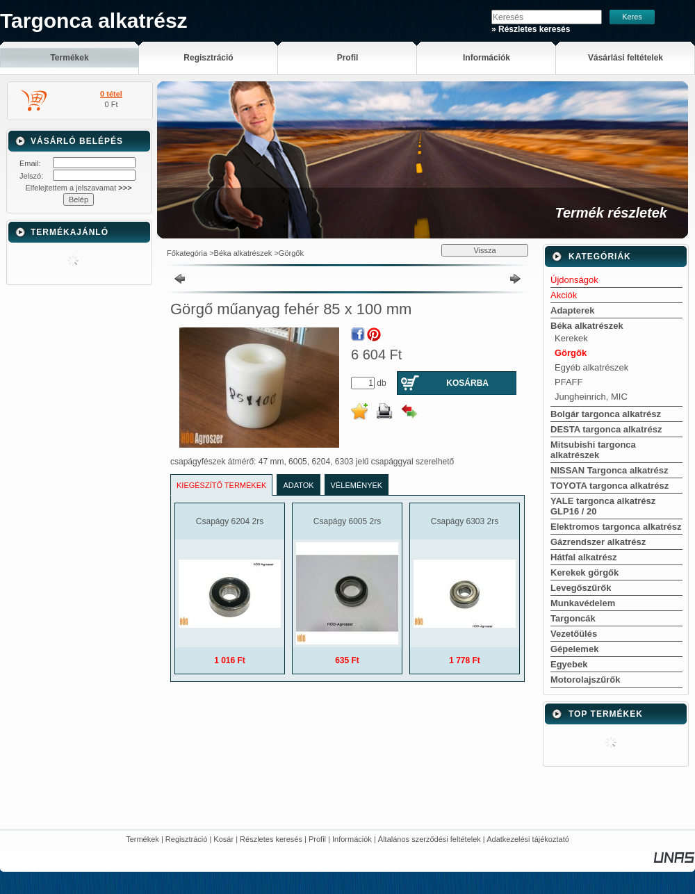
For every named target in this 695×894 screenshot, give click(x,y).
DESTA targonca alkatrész (606, 429)
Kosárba (467, 383)
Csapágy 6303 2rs (464, 521)
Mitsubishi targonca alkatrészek (593, 449)
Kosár (223, 839)
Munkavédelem (582, 603)
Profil (317, 839)
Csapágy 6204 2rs (229, 521)
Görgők (291, 253)
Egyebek (568, 664)
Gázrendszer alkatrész (598, 542)
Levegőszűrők (580, 588)
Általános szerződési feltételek (429, 839)
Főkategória (187, 253)
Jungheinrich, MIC (591, 396)
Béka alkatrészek (243, 253)
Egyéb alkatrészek (591, 367)
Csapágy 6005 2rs (347, 521)
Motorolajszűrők (585, 679)
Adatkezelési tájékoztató (527, 839)
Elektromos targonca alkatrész (616, 526)
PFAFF (568, 382)
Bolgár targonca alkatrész (605, 414)
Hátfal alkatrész (583, 557)
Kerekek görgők (584, 572)
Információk (352, 839)
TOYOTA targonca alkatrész (609, 485)
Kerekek (571, 338)
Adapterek (572, 310)
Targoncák (573, 618)
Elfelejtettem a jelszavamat (78, 188)
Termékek (142, 839)
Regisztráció (186, 839)
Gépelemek (574, 649)
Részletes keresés (271, 839)
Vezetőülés (573, 633)
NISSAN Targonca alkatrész (609, 470)
